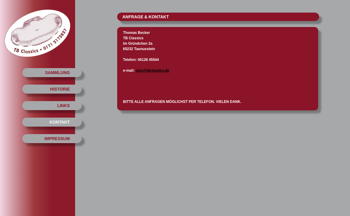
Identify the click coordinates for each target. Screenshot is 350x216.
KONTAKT (60, 122)
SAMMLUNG (57, 72)
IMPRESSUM (57, 138)
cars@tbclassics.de (152, 70)
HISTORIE (60, 89)
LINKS (63, 105)
